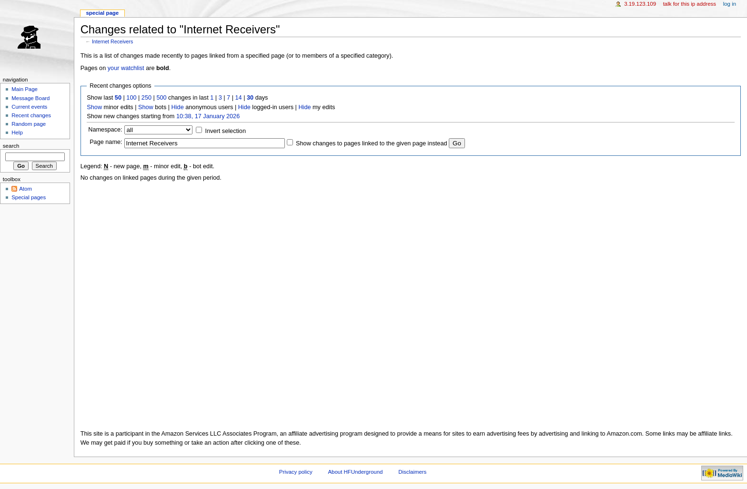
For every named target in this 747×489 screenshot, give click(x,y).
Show (94, 107)
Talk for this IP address (689, 4)
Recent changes (31, 115)
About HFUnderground (355, 472)
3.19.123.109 (640, 4)
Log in (729, 4)
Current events (29, 107)
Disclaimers (412, 472)
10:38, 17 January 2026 (208, 116)
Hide (178, 107)
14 (238, 97)
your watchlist (126, 68)
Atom (25, 189)
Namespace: (105, 129)
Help (17, 132)
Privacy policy (296, 472)
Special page (102, 13)
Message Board (30, 98)
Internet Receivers (112, 41)
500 (161, 97)
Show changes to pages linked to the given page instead (371, 143)
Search (11, 146)
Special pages (28, 197)
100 (131, 97)
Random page (28, 124)
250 (146, 97)
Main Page (24, 89)
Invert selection (225, 131)
